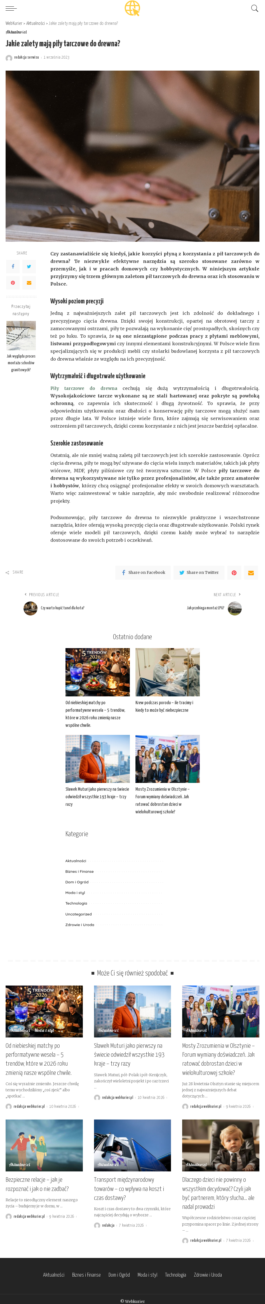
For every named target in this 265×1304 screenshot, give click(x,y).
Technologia (76, 903)
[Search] (253, 8)
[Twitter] (29, 267)
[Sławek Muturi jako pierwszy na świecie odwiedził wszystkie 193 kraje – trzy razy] (97, 759)
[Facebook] (13, 267)
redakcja (108, 1221)
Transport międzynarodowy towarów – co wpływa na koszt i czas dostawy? (129, 1185)
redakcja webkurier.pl (29, 1104)
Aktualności (16, 33)
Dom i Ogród (77, 882)
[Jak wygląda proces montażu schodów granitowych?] (21, 336)
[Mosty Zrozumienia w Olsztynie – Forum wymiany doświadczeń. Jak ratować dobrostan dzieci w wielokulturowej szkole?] (167, 759)
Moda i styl (75, 892)
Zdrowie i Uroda (79, 924)
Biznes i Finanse (79, 871)
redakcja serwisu (26, 58)
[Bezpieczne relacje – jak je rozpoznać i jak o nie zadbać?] (44, 1143)
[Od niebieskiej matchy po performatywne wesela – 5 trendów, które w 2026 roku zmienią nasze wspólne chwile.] (97, 672)
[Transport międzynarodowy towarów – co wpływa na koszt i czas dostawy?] (132, 1143)
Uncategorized (78, 914)
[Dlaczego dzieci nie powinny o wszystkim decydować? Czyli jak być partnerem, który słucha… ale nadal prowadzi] (220, 1143)
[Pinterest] (13, 283)
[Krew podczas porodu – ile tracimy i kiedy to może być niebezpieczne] (167, 672)
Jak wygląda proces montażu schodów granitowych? (21, 363)
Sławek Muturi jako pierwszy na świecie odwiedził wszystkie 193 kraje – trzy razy (97, 797)
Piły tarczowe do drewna (84, 388)
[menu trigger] (13, 8)
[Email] (29, 283)
